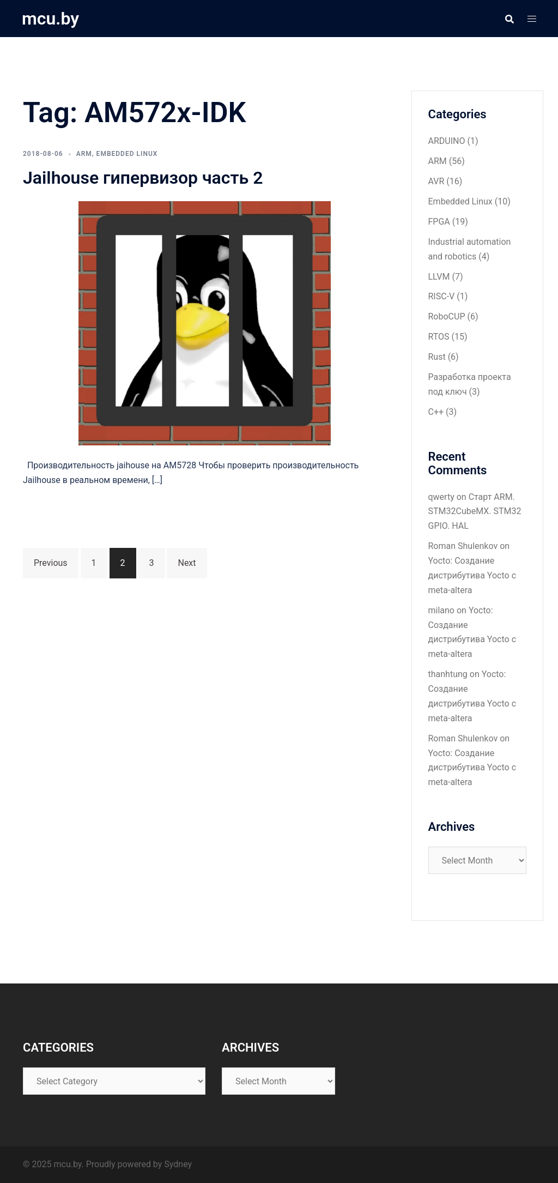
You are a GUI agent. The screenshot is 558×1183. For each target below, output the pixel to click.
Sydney (178, 1164)
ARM (84, 154)
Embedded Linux (127, 154)
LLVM (439, 276)
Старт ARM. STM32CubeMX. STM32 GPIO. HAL (474, 512)
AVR (436, 181)
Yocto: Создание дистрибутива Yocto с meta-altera (472, 575)
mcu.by (50, 18)
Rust (437, 357)
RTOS (439, 336)
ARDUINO (446, 141)
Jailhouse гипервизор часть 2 (143, 177)
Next (187, 563)
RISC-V (441, 296)
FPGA (439, 221)
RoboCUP (446, 316)
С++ (436, 412)
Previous (51, 563)
